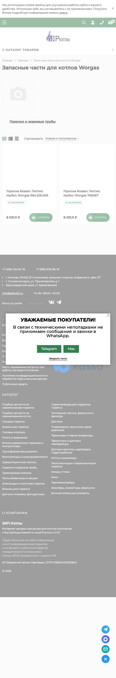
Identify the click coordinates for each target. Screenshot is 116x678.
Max (71, 349)
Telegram (49, 349)
